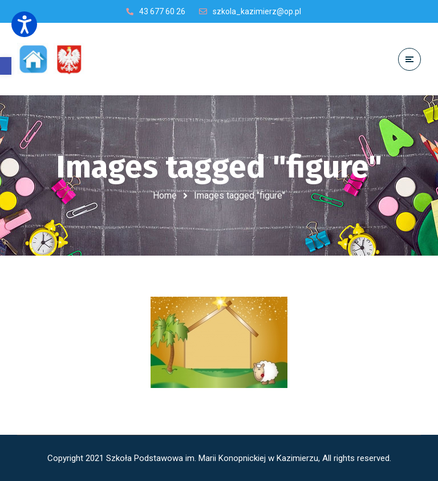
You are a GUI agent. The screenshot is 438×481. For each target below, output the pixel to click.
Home (165, 195)
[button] (5, 66)
